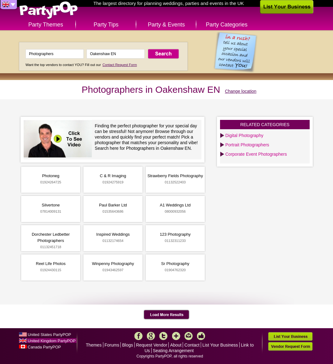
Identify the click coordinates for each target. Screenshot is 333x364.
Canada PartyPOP (44, 347)
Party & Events (166, 24)
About (176, 345)
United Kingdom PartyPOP (52, 340)
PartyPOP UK (48, 10)
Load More (166, 315)
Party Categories (226, 24)
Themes (94, 345)
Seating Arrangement (173, 350)
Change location (240, 91)
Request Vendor (151, 345)
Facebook (138, 336)
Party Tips (106, 24)
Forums (112, 345)
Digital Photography (244, 135)
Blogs (127, 345)
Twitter (163, 336)
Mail (189, 336)
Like (201, 336)
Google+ (151, 336)
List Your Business (220, 345)
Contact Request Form (119, 65)
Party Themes (45, 24)
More (176, 336)
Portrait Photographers (247, 144)
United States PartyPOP (49, 334)
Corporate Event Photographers (256, 154)
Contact (192, 345)
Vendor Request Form (290, 346)
